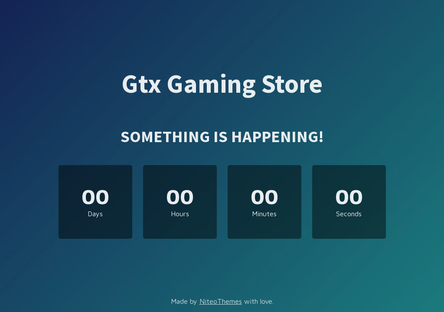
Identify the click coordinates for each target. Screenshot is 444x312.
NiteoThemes (220, 301)
